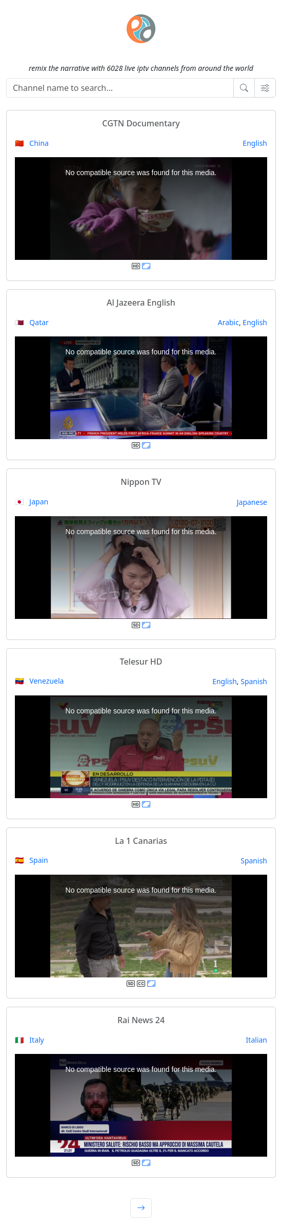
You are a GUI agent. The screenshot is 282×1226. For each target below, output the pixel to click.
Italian (256, 1040)
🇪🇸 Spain (31, 860)
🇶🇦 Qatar (32, 322)
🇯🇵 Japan (31, 501)
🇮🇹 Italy (29, 1040)
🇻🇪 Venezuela (39, 681)
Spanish (253, 681)
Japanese (252, 502)
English (255, 143)
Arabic (228, 322)
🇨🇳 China (32, 143)
